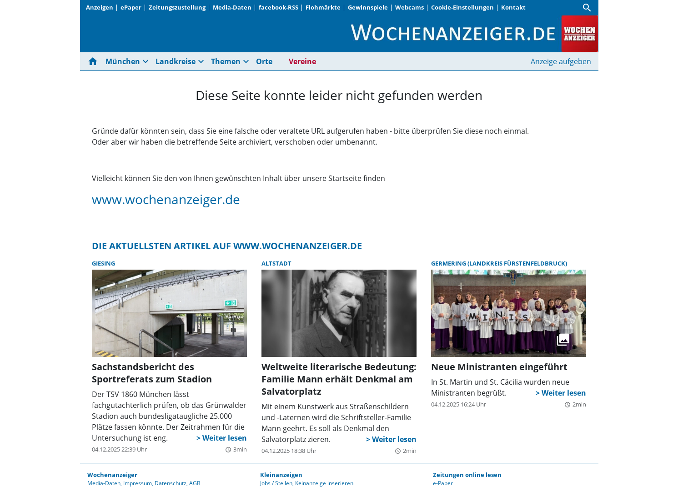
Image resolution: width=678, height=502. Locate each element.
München (122, 61)
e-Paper (443, 483)
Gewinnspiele (368, 7)
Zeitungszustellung (177, 7)
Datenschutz (170, 483)
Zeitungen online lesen (467, 475)
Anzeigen (99, 7)
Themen (226, 61)
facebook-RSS (278, 7)
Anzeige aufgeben (561, 61)
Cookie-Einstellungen (462, 7)
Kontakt (513, 7)
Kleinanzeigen (281, 475)
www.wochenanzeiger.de (166, 199)
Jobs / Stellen (276, 483)
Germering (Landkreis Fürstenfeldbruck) (499, 263)
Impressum (137, 483)
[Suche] (587, 7)
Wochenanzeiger (112, 475)
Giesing (103, 263)
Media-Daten (232, 7)
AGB (195, 483)
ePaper (131, 7)
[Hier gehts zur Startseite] (94, 61)
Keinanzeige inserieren (324, 483)
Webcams (409, 7)
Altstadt (276, 263)
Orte (264, 61)
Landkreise (176, 61)
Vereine (302, 61)
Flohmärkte (323, 7)
